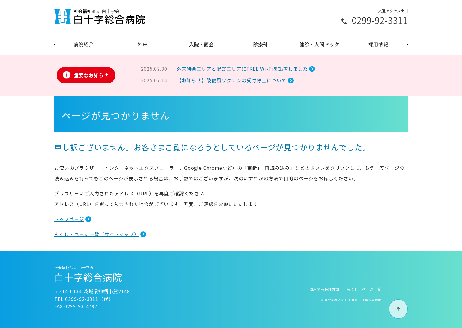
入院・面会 (201, 44)
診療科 (260, 44)
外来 (143, 44)
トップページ (69, 218)
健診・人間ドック (319, 44)
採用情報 (378, 44)
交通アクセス (391, 11)
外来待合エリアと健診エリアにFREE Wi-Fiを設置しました (242, 68)
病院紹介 (84, 44)
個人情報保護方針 (324, 288)
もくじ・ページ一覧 (364, 288)
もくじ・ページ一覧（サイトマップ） (96, 234)
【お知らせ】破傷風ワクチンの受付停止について (232, 80)
